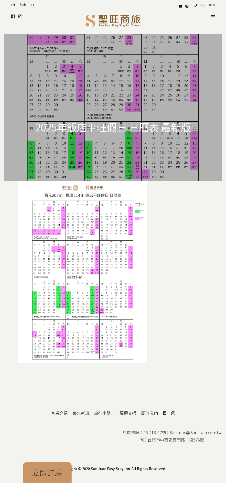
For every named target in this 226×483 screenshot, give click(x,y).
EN (13, 4)
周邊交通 (128, 413)
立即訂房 (47, 472)
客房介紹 (59, 413)
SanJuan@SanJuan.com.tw (195, 432)
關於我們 (149, 413)
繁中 (23, 4)
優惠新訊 (81, 413)
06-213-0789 (204, 5)
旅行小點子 (104, 413)
